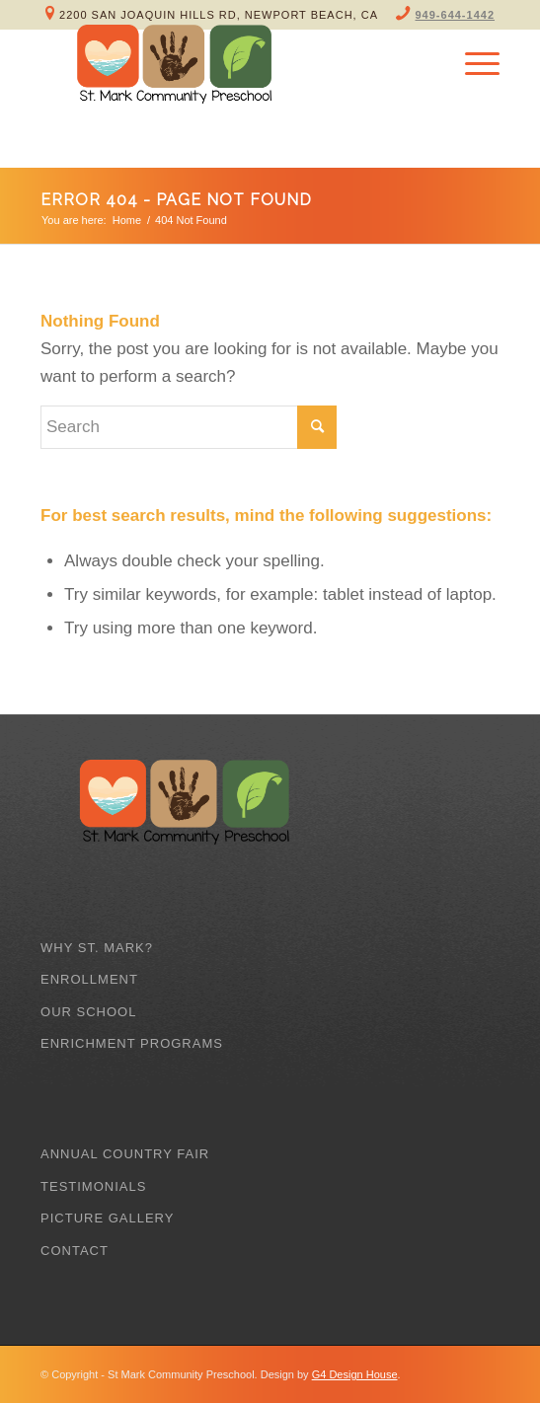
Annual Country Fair (124, 1153)
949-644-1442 (456, 15)
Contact (74, 1250)
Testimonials (93, 1186)
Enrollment (89, 979)
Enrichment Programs (131, 1043)
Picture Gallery (107, 1218)
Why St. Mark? (96, 947)
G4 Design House (355, 1374)
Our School (88, 1011)
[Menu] (472, 64)
